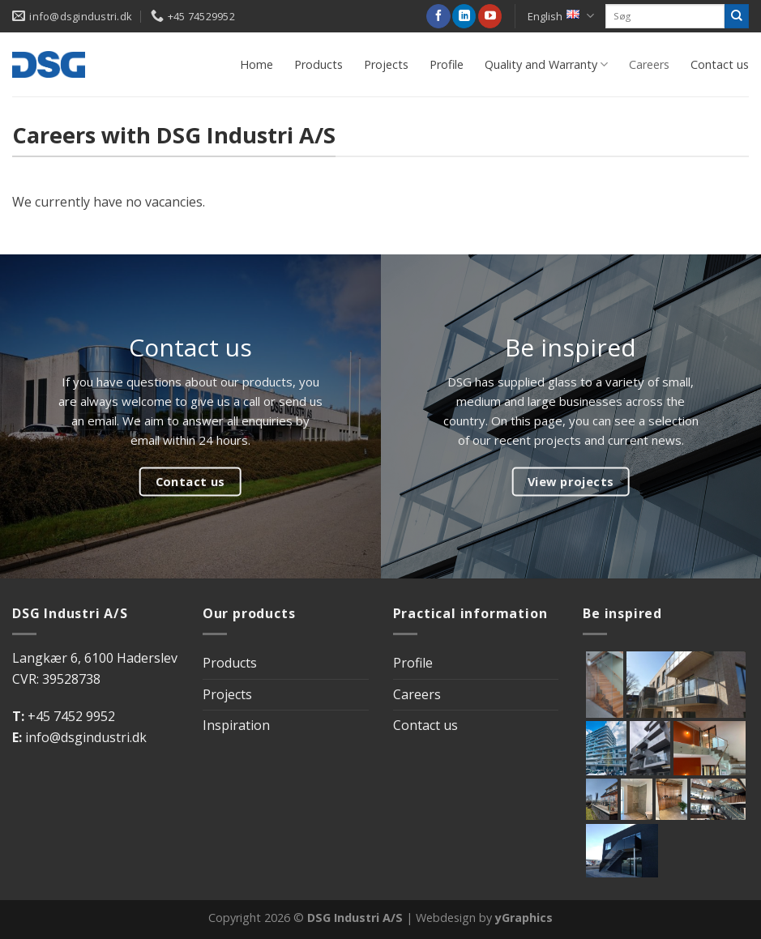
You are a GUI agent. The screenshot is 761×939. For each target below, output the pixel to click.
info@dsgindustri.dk (86, 737)
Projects (386, 64)
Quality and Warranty (546, 65)
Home (256, 64)
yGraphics (524, 917)
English (561, 15)
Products (318, 64)
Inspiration (236, 725)
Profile (447, 64)
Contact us (719, 64)
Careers (649, 64)
